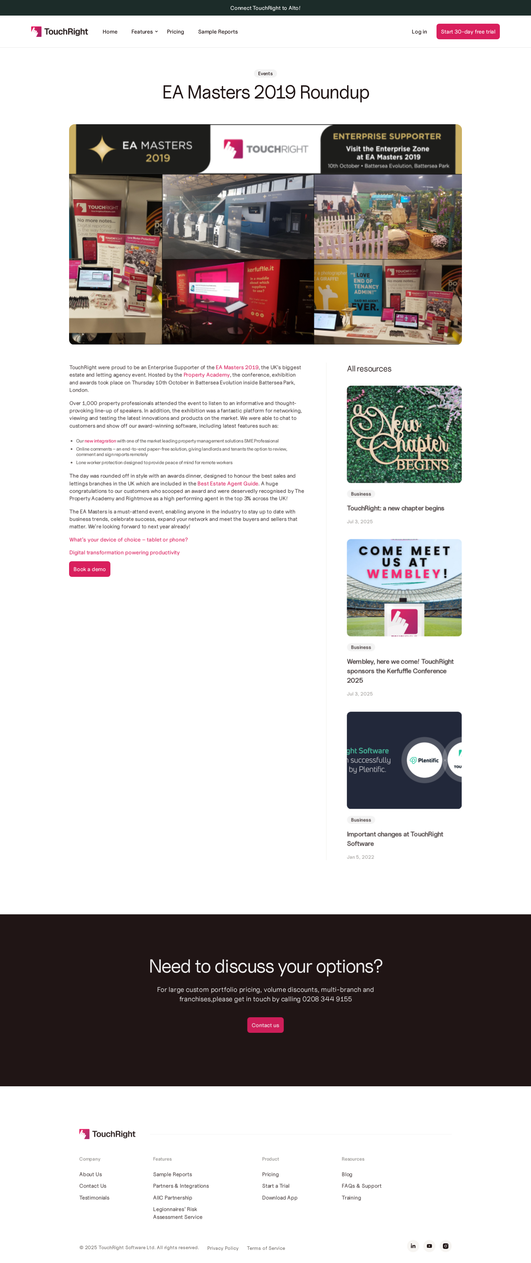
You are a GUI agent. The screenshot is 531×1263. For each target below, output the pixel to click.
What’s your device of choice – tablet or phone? (129, 541)
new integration (101, 444)
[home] (60, 31)
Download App (280, 1207)
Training (351, 1207)
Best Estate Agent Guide (227, 485)
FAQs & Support (361, 1196)
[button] (142, 31)
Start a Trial (276, 1196)
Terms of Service (266, 1248)
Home (110, 31)
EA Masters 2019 (237, 370)
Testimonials (94, 1207)
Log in (419, 31)
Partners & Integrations (181, 1196)
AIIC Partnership (172, 1207)
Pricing (175, 31)
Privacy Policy (223, 1248)
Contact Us (92, 1196)
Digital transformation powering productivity (125, 554)
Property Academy (205, 378)
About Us (90, 1184)
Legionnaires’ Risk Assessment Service (178, 1223)
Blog (347, 1184)
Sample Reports (218, 31)
